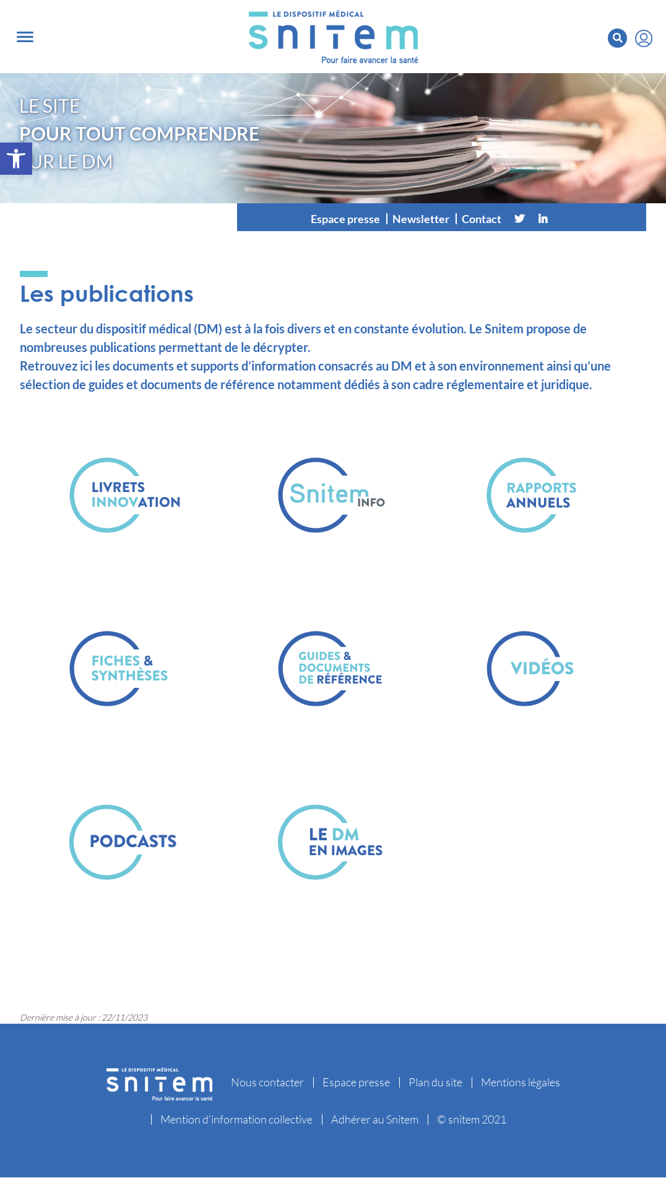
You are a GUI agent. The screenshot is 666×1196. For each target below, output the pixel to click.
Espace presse (345, 219)
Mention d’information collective (236, 1119)
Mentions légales (520, 1082)
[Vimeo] (566, 218)
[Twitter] (519, 218)
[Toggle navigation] (25, 37)
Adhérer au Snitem (374, 1119)
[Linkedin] (543, 218)
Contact (481, 219)
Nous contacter (267, 1082)
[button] (16, 159)
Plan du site (435, 1082)
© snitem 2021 (471, 1119)
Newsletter (420, 219)
